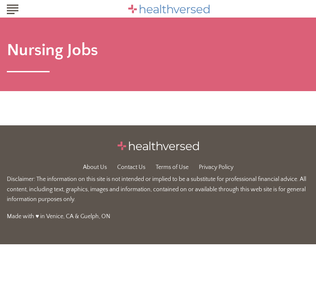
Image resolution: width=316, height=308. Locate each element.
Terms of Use (172, 167)
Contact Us (131, 167)
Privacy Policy (216, 167)
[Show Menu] (12, 8)
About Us (95, 167)
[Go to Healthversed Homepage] (169, 9)
